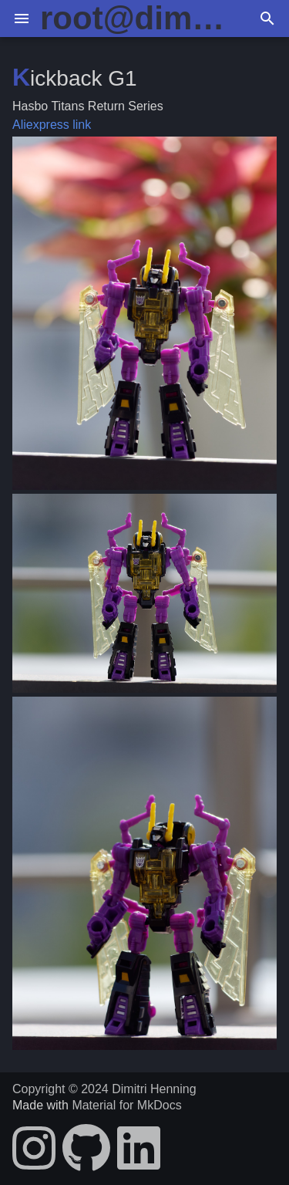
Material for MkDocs (126, 1105)
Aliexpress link (51, 124)
